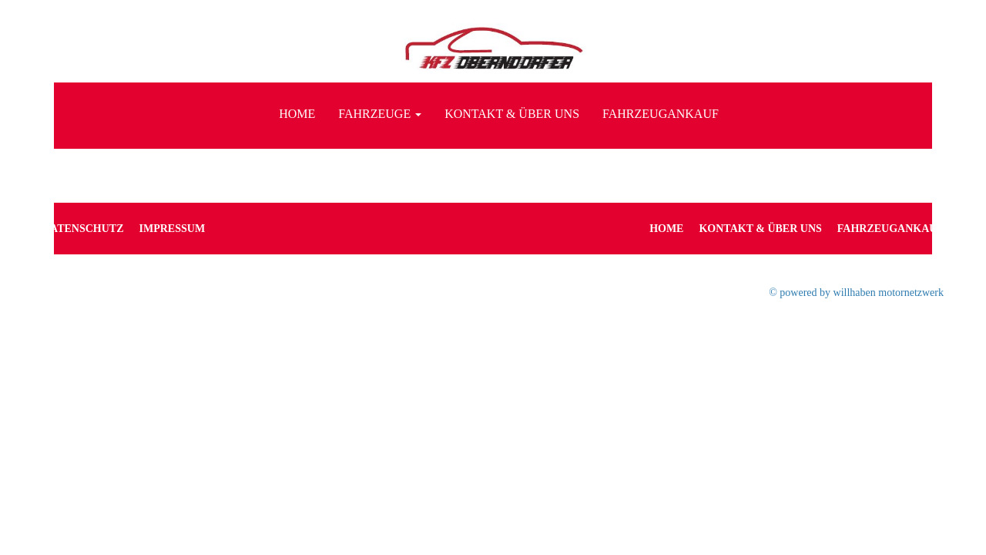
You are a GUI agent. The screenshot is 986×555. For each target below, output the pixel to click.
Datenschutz (83, 228)
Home (297, 113)
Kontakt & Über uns (511, 113)
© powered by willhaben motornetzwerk (856, 292)
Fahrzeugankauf (660, 113)
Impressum (172, 228)
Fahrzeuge (379, 113)
